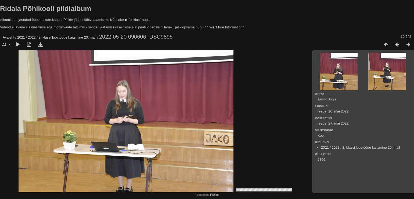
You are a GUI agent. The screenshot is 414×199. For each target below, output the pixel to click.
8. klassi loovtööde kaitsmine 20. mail (67, 37)
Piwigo (214, 194)
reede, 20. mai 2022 (333, 111)
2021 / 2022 (26, 37)
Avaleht (8, 37)
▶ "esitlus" (133, 20)
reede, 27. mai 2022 (333, 123)
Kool (321, 135)
